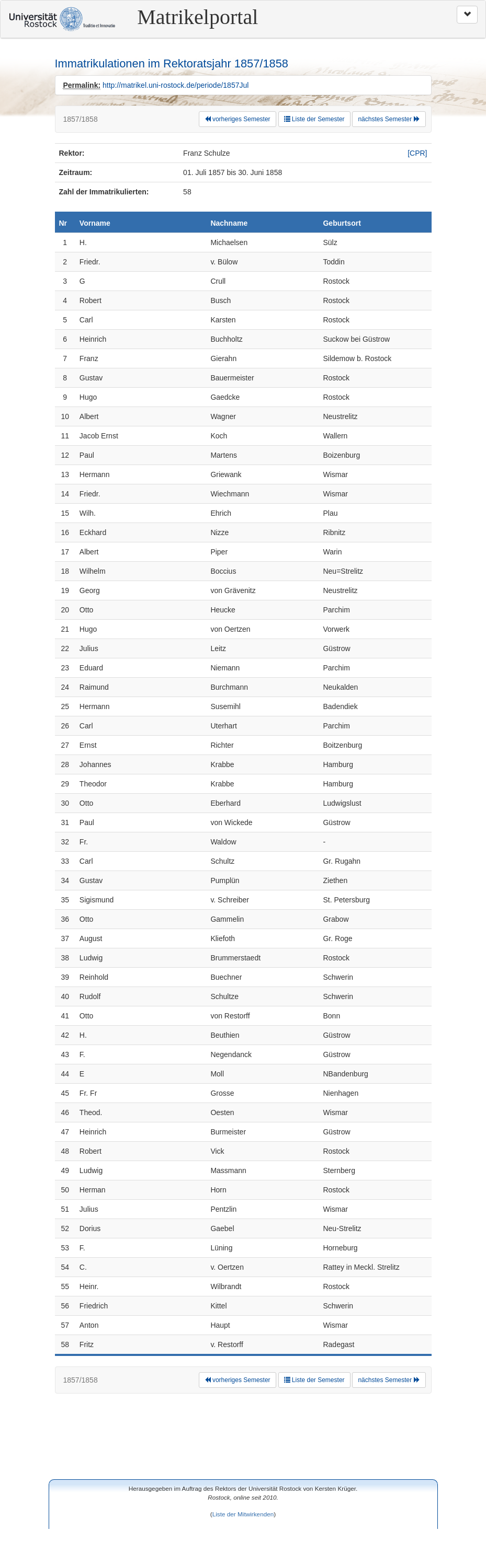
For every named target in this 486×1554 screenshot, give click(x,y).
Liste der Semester (314, 119)
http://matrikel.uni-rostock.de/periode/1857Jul (175, 85)
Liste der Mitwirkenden (243, 1514)
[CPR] (417, 153)
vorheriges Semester (237, 119)
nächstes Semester (389, 119)
